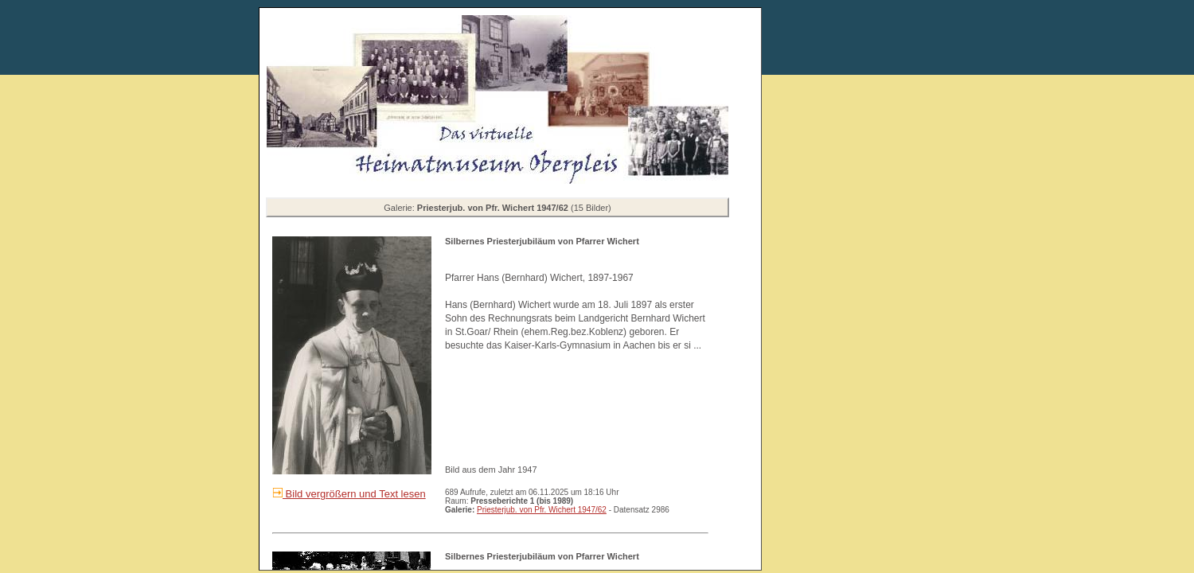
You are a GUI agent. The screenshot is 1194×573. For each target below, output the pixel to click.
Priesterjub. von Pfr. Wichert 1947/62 (542, 509)
